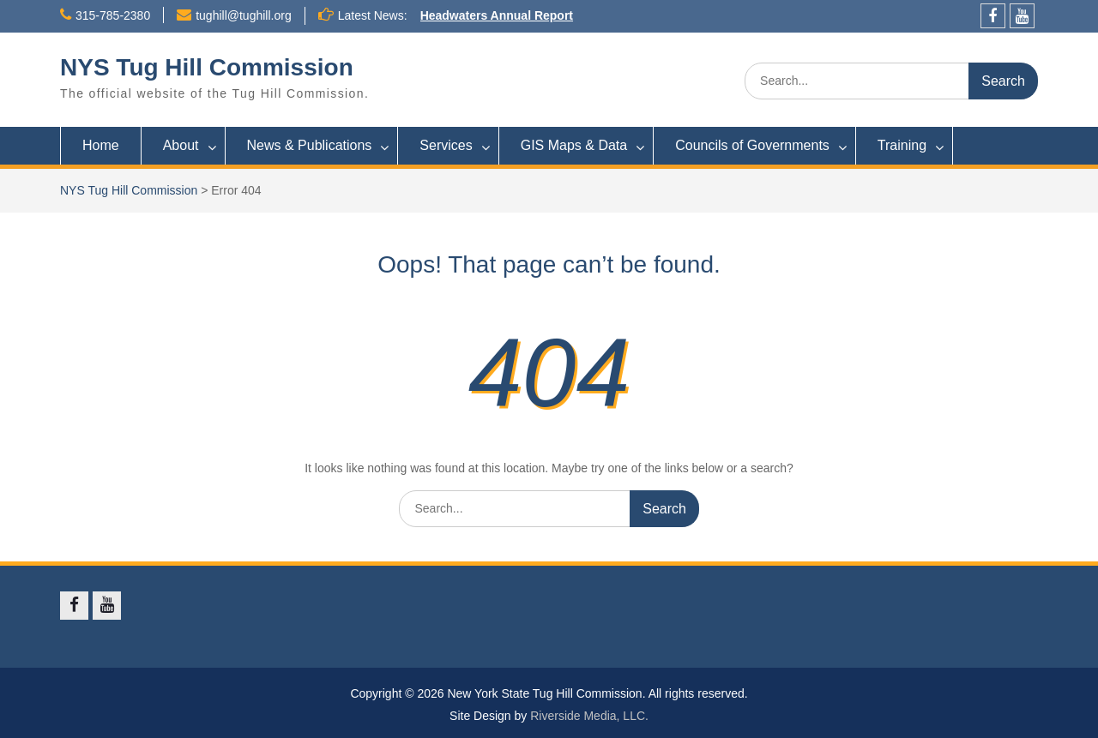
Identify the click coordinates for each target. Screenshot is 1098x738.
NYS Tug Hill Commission (206, 67)
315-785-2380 (112, 15)
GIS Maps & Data (574, 145)
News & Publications (309, 145)
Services (445, 145)
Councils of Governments (752, 145)
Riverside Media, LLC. (589, 716)
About (181, 145)
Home (100, 145)
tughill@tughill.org (244, 15)
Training (902, 145)
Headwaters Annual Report (496, 15)
